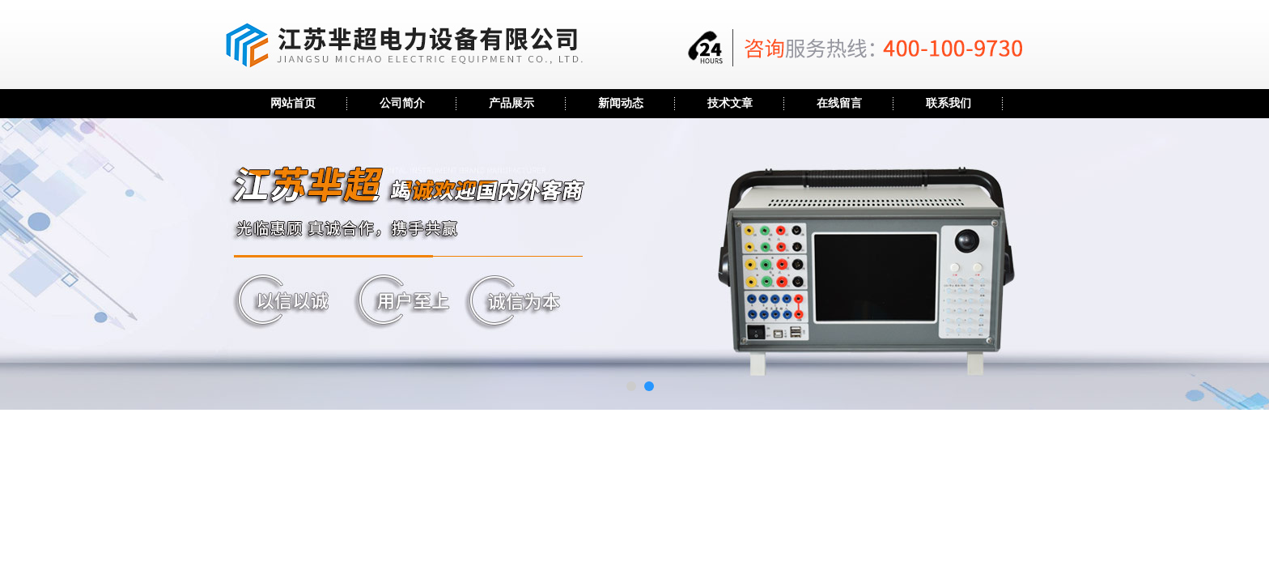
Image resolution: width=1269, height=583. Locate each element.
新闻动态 (620, 103)
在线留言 (839, 103)
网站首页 (293, 103)
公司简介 (402, 103)
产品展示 (511, 103)
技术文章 (730, 103)
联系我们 (948, 103)
